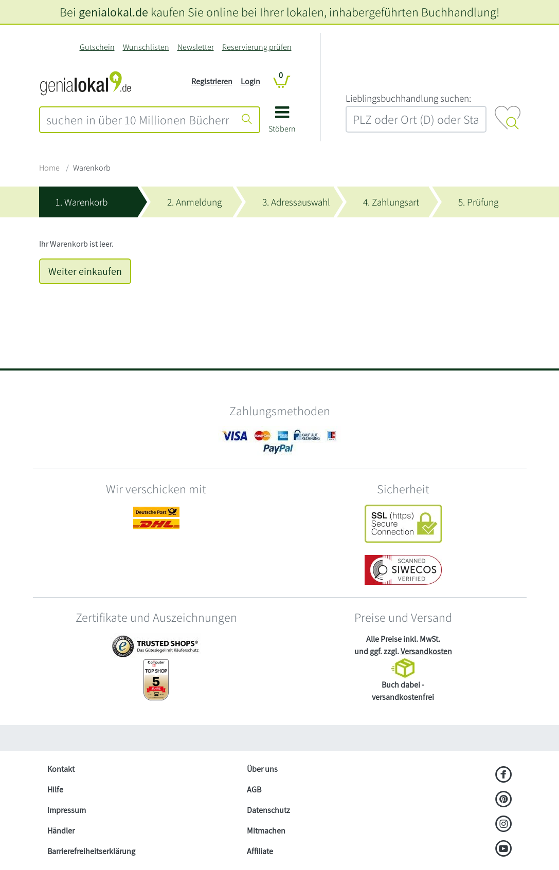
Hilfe (55, 789)
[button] (282, 123)
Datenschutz (268, 810)
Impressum (66, 810)
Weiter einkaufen (85, 271)
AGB (254, 789)
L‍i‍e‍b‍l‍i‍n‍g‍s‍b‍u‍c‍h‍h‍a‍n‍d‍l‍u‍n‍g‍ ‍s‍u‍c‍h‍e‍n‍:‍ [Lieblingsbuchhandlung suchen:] (408, 98)
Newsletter (195, 47)
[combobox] (137, 119)
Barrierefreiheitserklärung (91, 851)
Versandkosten (426, 651)
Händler (61, 830)
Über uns (262, 769)
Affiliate (260, 851)
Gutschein (97, 47)
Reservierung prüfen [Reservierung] (257, 47)
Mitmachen (266, 830)
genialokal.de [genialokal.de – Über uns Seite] (113, 12)
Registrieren (211, 81)
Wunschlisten (146, 47)
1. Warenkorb (81, 202)
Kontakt (61, 769)
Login (250, 81)
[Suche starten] (247, 119)
